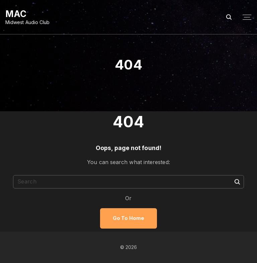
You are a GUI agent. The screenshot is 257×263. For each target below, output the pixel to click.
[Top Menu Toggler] (247, 17)
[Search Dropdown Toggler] (229, 17)
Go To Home (128, 218)
